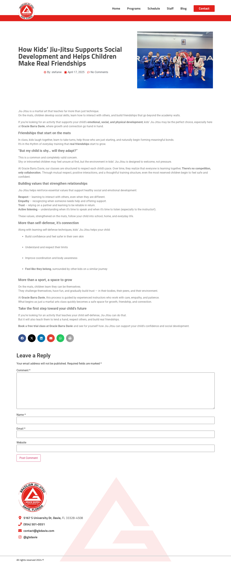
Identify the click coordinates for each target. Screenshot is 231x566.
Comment (23, 370)
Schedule (154, 8)
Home (116, 8)
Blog (183, 8)
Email (21, 428)
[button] (22, 338)
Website (21, 442)
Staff (170, 8)
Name (21, 414)
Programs (134, 8)
